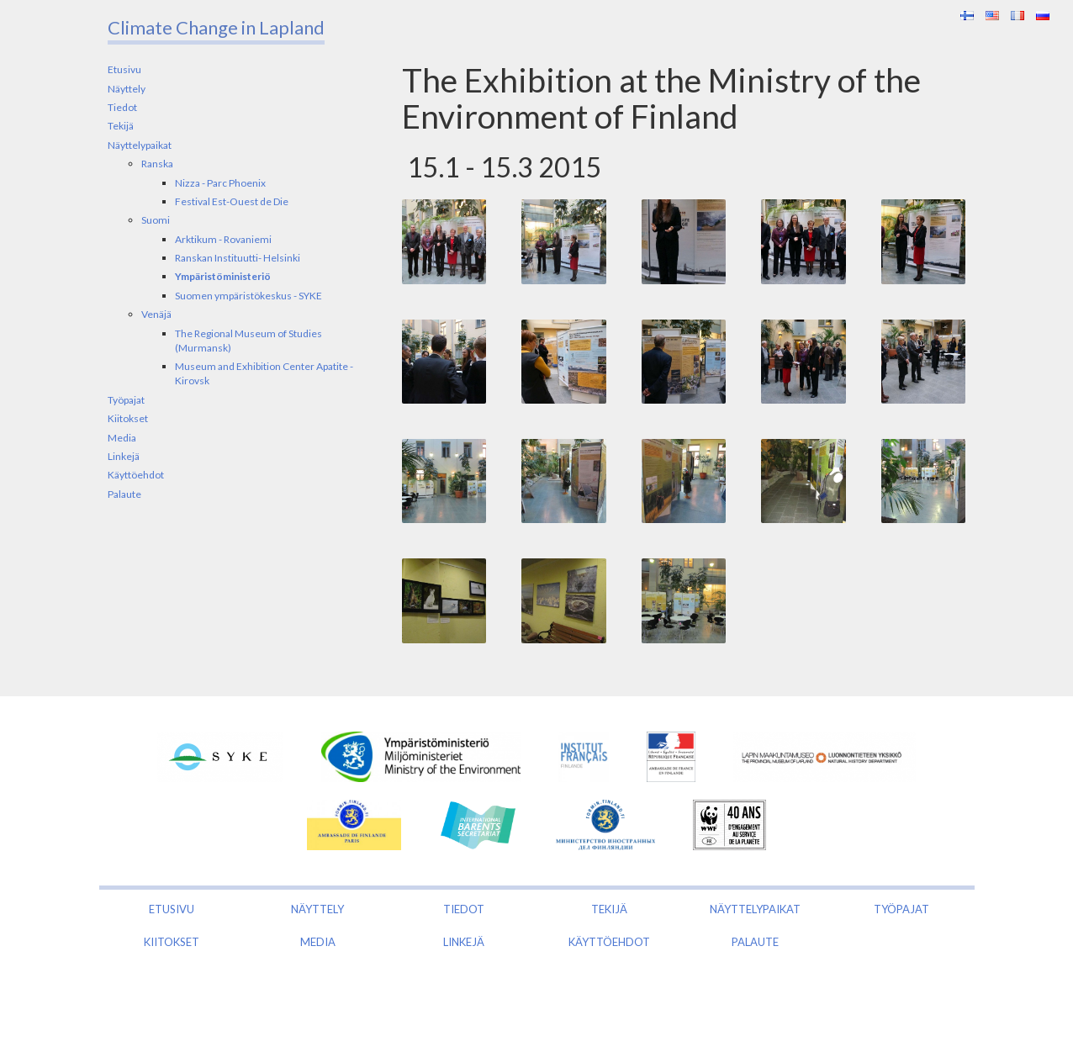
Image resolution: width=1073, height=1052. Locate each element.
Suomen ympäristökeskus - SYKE (248, 295)
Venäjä (156, 314)
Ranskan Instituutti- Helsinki (237, 257)
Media (122, 437)
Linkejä (124, 456)
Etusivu (124, 69)
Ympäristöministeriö (223, 276)
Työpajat (126, 400)
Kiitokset (128, 418)
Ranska (157, 163)
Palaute (124, 494)
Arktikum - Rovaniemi (223, 239)
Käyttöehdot (136, 474)
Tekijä (121, 125)
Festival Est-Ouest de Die (231, 201)
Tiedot (122, 107)
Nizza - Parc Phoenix (220, 183)
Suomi (155, 220)
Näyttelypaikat (140, 145)
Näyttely (126, 88)
